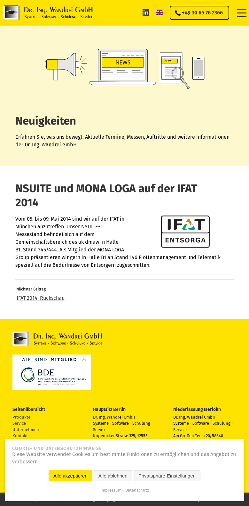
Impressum (110, 490)
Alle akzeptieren (70, 475)
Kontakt (20, 435)
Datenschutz (137, 490)
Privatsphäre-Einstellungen (167, 475)
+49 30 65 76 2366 (202, 13)
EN (159, 12)
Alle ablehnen (113, 475)
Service (19, 423)
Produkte (21, 417)
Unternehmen (25, 429)
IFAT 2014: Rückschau (41, 298)
